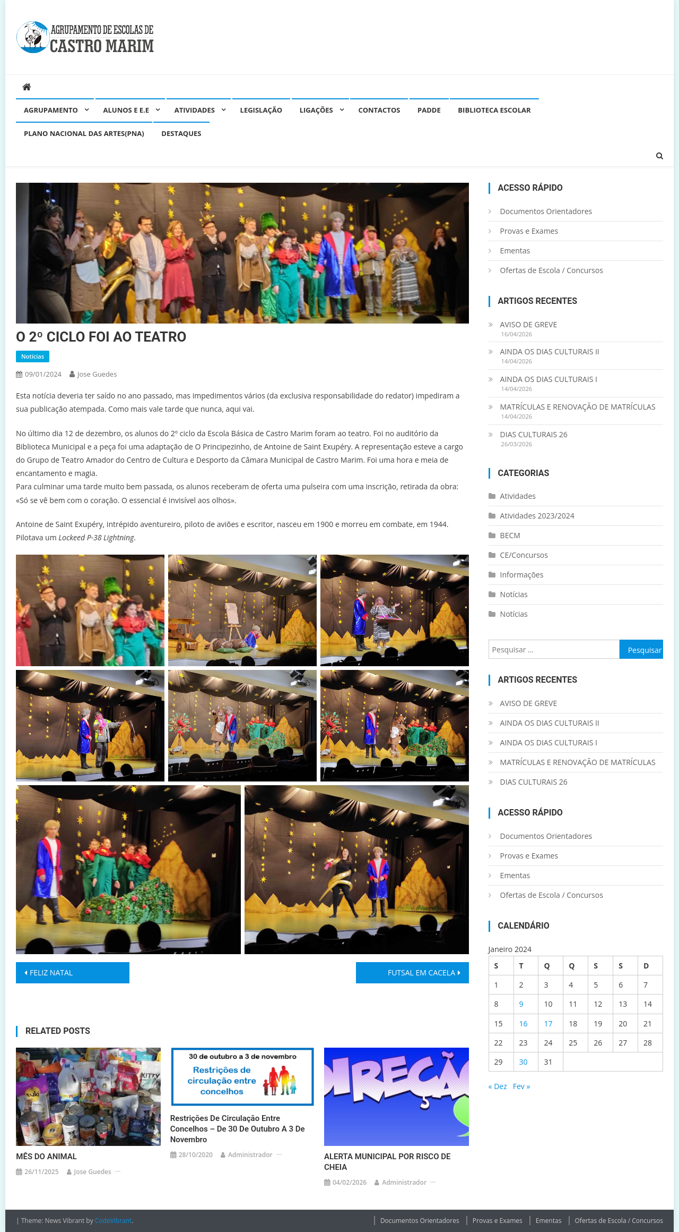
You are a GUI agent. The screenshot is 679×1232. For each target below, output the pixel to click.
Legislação (261, 110)
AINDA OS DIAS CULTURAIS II (549, 351)
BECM (510, 535)
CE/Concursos (524, 555)
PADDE (429, 110)
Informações (522, 575)
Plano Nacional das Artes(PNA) (84, 133)
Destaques (181, 133)
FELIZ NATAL (51, 972)
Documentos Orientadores (546, 211)
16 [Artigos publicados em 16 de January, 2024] (523, 1023)
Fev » (521, 1086)
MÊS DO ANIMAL (46, 1156)
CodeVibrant (113, 1220)
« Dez (498, 1086)
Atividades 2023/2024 (537, 516)
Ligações (316, 110)
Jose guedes (97, 374)
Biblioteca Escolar (494, 110)
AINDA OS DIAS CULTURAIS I (548, 379)
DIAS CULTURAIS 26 (534, 434)
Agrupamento (51, 110)
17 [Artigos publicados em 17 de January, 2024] (548, 1023)
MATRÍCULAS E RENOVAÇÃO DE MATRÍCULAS (578, 407)
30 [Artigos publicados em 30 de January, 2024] (523, 1062)
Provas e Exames (529, 231)
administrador (250, 1154)
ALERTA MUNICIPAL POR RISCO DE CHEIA (387, 1162)
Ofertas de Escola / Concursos (551, 270)
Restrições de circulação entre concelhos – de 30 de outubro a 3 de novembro (237, 1129)
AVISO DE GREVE (529, 324)
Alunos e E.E (126, 110)
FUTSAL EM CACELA (421, 972)
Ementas (515, 250)
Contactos (379, 110)
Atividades (195, 110)
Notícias (32, 356)
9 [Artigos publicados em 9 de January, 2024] (521, 1004)
